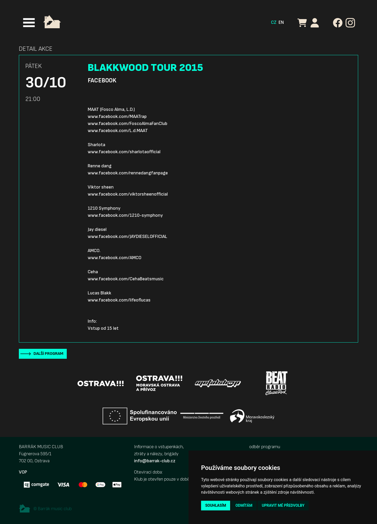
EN (281, 22)
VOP (23, 472)
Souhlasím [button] (215, 505)
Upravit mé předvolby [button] (283, 505)
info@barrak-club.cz (154, 461)
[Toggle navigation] (29, 23)
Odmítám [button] (243, 505)
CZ (273, 22)
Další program (48, 353)
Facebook (102, 80)
